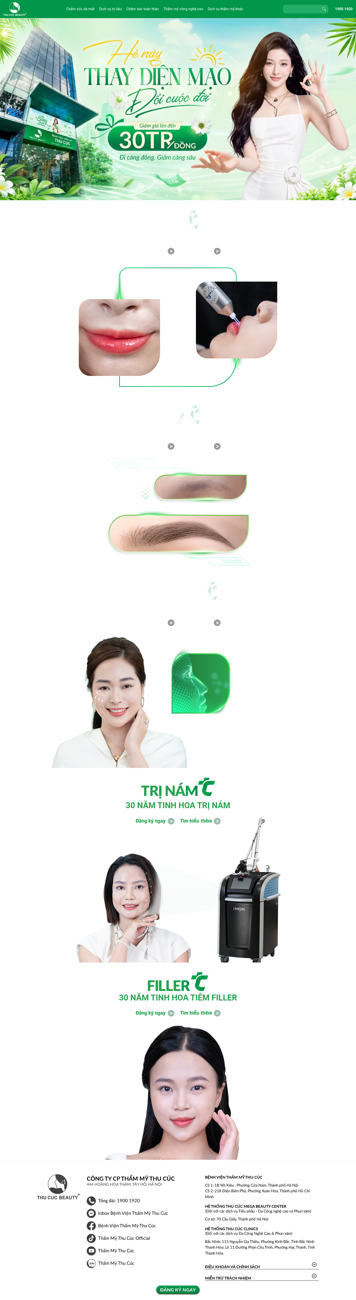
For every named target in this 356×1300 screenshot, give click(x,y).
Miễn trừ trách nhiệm (228, 1278)
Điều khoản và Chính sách (232, 1266)
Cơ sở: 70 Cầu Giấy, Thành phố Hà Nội (236, 1219)
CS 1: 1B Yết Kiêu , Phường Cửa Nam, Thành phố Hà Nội (251, 1185)
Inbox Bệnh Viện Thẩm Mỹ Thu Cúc (133, 1213)
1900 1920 (344, 9)
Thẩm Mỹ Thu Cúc (116, 1251)
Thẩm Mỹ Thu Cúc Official (124, 1238)
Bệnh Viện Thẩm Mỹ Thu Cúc (127, 1226)
